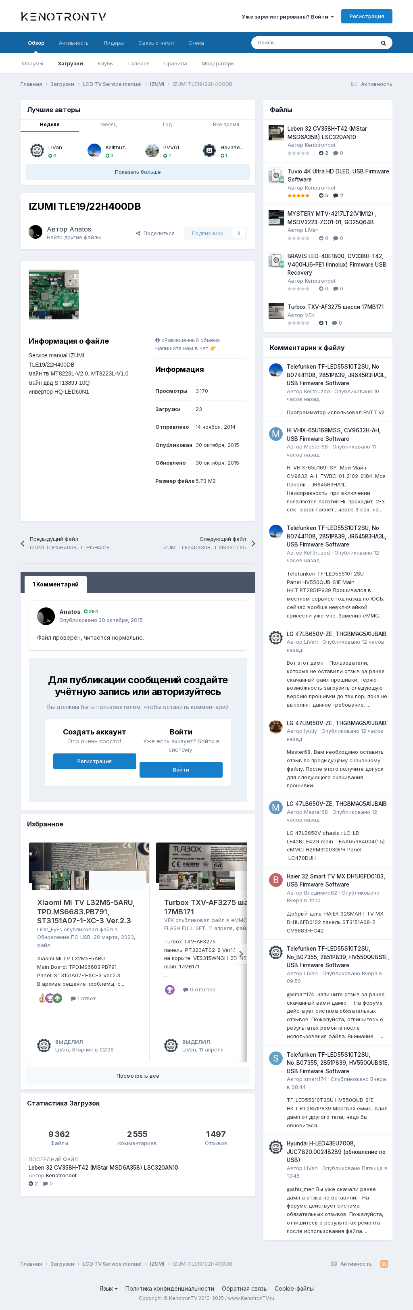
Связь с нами (156, 43)
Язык (109, 1288)
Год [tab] (167, 124)
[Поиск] (293, 42)
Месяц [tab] (108, 124)
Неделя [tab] (50, 124)
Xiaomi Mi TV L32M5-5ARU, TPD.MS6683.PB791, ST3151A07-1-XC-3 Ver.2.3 (86, 911)
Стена (196, 43)
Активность (74, 43)
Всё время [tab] (226, 124)
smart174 (315, 1079)
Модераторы (218, 63)
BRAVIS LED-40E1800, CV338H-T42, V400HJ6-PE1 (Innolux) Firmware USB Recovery (337, 264)
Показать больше (138, 172)
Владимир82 (320, 892)
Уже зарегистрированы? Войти (288, 16)
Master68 (316, 446)
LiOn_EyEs (49, 929)
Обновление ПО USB (63, 937)
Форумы (32, 63)
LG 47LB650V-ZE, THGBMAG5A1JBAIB (337, 634)
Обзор (36, 46)
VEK (169, 920)
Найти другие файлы (74, 237)
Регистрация (367, 16)
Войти (181, 769)
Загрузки (70, 63)
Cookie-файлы (294, 1288)
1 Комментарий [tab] (56, 584)
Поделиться (155, 233)
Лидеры (113, 43)
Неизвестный (238, 147)
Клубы (106, 63)
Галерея (139, 63)
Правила (175, 63)
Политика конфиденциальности (169, 1288)
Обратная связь (244, 1288)
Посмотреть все (138, 1075)
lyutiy (310, 731)
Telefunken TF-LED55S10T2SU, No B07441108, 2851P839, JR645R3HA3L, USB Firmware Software (336, 374)
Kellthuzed (118, 147)
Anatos (80, 229)
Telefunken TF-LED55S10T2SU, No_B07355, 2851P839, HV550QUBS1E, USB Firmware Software (338, 956)
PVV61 (171, 147)
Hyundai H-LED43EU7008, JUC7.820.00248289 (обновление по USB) (336, 1151)
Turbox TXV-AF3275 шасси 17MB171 (336, 307)
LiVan (55, 147)
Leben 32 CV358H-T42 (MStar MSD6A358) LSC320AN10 (103, 1167)
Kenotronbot (61, 1175)
